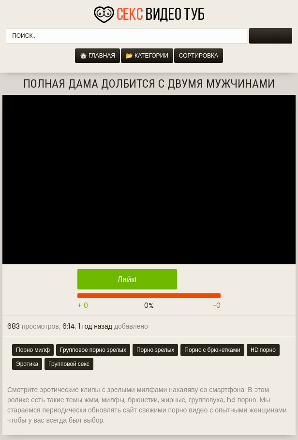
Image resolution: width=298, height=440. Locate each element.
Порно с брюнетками (212, 350)
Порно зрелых (155, 350)
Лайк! (127, 279)
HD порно (263, 350)
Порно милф (33, 350)
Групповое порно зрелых (93, 350)
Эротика (27, 364)
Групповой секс (68, 364)
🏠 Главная (97, 55)
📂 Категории (147, 55)
